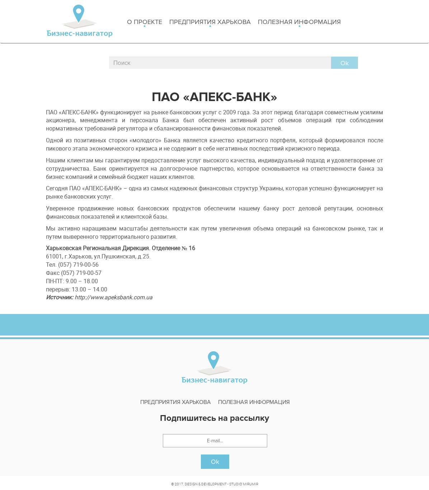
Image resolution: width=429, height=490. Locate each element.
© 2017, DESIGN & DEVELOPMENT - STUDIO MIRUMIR (214, 483)
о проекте (144, 22)
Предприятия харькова (210, 22)
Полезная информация (299, 22)
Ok (215, 462)
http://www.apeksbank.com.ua (113, 297)
